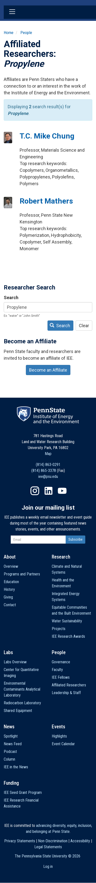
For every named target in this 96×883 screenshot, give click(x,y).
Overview (11, 566)
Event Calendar (63, 744)
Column (9, 759)
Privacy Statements (19, 841)
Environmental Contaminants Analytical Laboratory (22, 689)
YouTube (62, 491)
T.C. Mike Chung (47, 136)
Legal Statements (48, 847)
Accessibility (80, 841)
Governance (61, 662)
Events (58, 727)
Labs (8, 652)
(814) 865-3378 (43, 470)
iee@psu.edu (48, 476)
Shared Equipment (18, 710)
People (26, 32)
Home (8, 32)
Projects (58, 628)
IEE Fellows (61, 677)
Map (48, 453)
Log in (48, 866)
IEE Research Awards (68, 636)
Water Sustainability (67, 621)
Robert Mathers (46, 201)
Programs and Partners (22, 574)
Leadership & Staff (66, 692)
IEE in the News (16, 767)
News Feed (13, 744)
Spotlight (11, 736)
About (10, 557)
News (9, 727)
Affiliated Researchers (69, 685)
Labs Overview (15, 662)
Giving (8, 597)
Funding (11, 783)
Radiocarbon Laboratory (22, 703)
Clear (84, 325)
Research (61, 557)
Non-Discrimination (52, 841)
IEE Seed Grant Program (23, 792)
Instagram (35, 491)
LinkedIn (48, 491)
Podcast (10, 751)
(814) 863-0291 (48, 464)
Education (11, 581)
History (9, 589)
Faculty (57, 669)
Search (11, 297)
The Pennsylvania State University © (47, 856)
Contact (10, 604)
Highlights (59, 736)
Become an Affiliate (48, 370)
